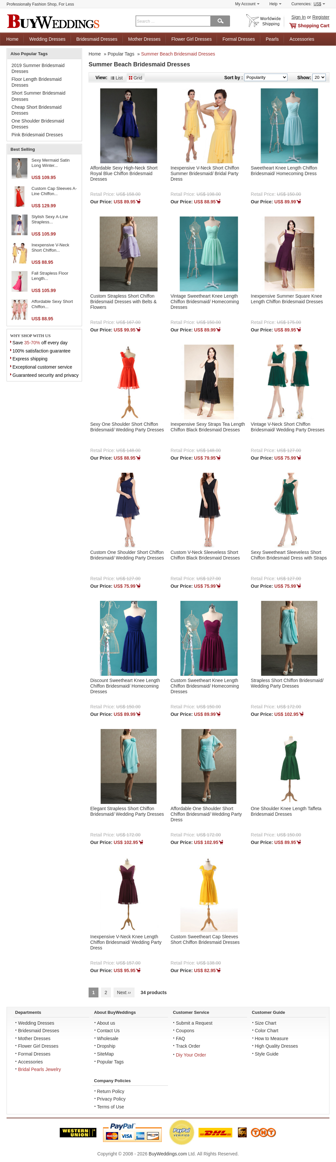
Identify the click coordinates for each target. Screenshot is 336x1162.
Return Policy (110, 1091)
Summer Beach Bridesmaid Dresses (178, 54)
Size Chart (265, 1023)
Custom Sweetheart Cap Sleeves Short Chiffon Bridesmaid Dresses (205, 939)
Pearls (272, 39)
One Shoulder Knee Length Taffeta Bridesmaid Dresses (286, 811)
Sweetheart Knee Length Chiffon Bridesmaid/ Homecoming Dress (284, 170)
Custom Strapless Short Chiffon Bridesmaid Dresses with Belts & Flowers (123, 301)
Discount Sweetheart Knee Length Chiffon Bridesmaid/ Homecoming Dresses (125, 686)
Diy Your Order (191, 1055)
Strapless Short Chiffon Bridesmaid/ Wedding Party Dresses (287, 683)
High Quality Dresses (276, 1046)
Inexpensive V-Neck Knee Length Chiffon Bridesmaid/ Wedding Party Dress (125, 942)
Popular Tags (121, 54)
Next (124, 992)
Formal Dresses (238, 39)
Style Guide (267, 1054)
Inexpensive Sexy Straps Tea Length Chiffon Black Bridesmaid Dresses (208, 427)
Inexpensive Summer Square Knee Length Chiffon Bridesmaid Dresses (287, 298)
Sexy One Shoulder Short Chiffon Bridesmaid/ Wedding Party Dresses (127, 427)
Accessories (301, 39)
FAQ (180, 1038)
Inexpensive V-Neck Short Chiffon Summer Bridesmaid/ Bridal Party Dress (205, 173)
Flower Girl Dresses (191, 39)
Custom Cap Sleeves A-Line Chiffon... (54, 191)
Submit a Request (194, 1023)
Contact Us (108, 1030)
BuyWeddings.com (168, 1153)
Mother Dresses (144, 39)
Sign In (298, 17)
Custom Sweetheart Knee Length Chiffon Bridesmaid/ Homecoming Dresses (205, 686)
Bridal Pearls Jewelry (39, 1069)
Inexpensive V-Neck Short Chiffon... (50, 247)
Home (12, 39)
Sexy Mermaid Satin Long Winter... (51, 163)
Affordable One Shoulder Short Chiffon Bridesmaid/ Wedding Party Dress (206, 814)
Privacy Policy (111, 1099)
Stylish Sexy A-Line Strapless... (50, 219)
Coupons (185, 1030)
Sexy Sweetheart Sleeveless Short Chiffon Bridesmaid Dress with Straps (289, 555)
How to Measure (271, 1038)
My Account (247, 4)
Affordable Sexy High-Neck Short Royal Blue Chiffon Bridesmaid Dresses (124, 173)
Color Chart (267, 1030)
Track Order (188, 1046)
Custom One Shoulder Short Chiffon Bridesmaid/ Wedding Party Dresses (127, 555)
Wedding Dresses (47, 39)
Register (320, 17)
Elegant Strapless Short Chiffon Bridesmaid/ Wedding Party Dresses (127, 811)
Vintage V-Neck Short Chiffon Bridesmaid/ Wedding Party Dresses (288, 427)
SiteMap (105, 1054)
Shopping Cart (313, 25)
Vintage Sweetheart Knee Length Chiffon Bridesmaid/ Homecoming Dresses (205, 301)
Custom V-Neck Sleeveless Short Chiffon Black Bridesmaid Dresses (205, 555)
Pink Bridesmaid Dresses (37, 134)
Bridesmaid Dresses (96, 39)
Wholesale (107, 1038)
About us (106, 1023)
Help (275, 4)
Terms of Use (110, 1106)
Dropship (106, 1046)
